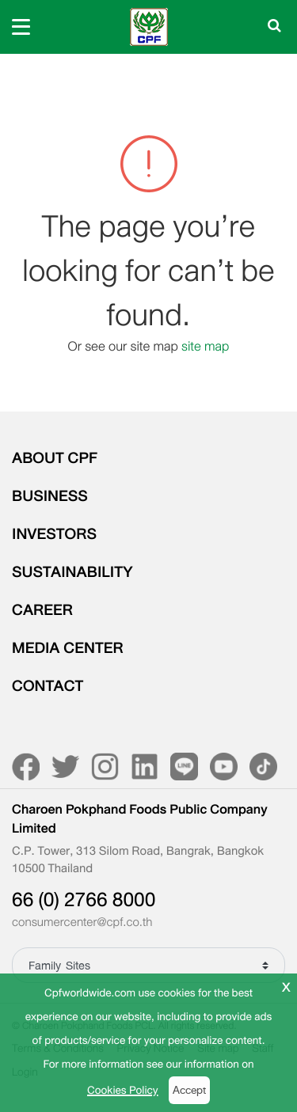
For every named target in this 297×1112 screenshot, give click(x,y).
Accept (189, 1090)
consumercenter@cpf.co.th (82, 922)
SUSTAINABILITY (72, 572)
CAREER (42, 610)
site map (205, 346)
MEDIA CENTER (68, 648)
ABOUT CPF (54, 458)
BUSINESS (50, 496)
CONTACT (47, 686)
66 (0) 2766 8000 (83, 900)
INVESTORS (54, 534)
